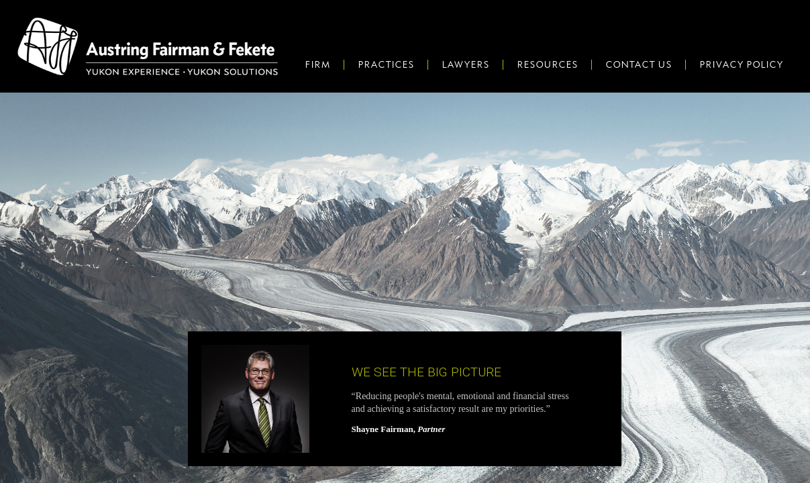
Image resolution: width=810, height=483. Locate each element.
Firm (317, 64)
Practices (386, 64)
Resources (547, 64)
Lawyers (465, 64)
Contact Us (638, 64)
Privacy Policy (741, 64)
